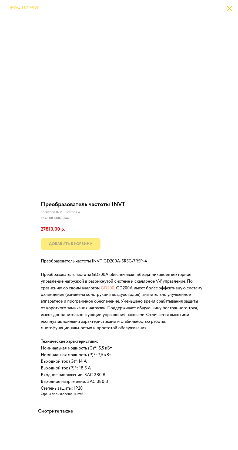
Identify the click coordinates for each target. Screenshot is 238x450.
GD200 (107, 288)
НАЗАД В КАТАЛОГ (24, 7)
